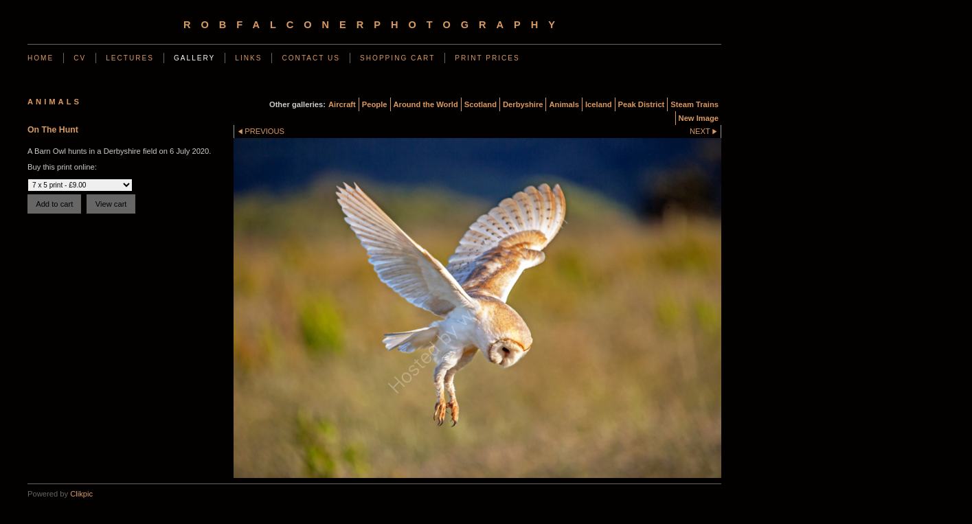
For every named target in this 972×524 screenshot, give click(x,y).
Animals (564, 104)
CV (80, 58)
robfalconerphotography (374, 24)
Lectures (130, 58)
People (374, 104)
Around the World (426, 104)
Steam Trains (694, 104)
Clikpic (81, 494)
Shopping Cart (397, 58)
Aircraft (342, 104)
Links (248, 58)
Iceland (598, 104)
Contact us (311, 58)
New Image (699, 118)
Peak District (641, 104)
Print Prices (487, 58)
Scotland (480, 104)
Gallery (194, 58)
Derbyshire (523, 104)
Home (40, 58)
